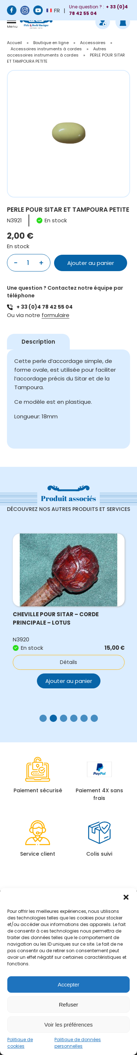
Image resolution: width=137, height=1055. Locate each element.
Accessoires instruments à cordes (46, 49)
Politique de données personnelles (77, 1042)
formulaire (55, 315)
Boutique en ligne (51, 43)
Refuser (68, 1004)
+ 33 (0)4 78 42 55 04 (44, 306)
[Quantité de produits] (28, 262)
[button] (126, 897)
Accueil (14, 43)
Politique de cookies (20, 1042)
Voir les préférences (68, 1024)
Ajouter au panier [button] (68, 681)
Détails (68, 662)
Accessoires (93, 43)
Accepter (68, 984)
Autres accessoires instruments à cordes (56, 52)
